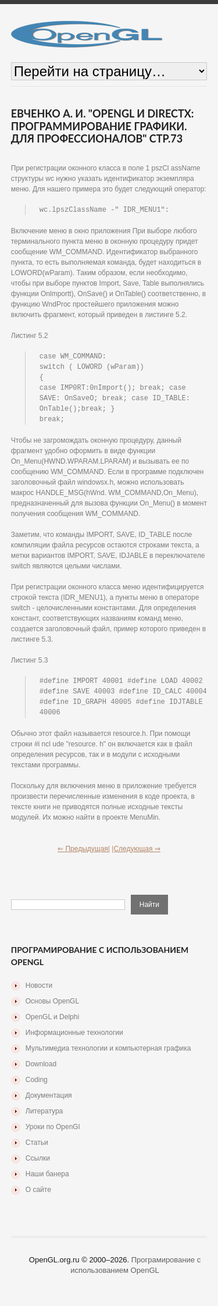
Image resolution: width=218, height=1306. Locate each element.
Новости (39, 992)
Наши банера (47, 1181)
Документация (49, 1102)
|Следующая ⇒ (136, 856)
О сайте (38, 1197)
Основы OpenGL (52, 1008)
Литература (44, 1118)
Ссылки (38, 1165)
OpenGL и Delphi (52, 1024)
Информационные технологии (74, 1039)
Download (41, 1071)
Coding (37, 1087)
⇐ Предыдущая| (84, 856)
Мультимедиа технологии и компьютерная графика (108, 1055)
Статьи (37, 1149)
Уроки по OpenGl (53, 1134)
